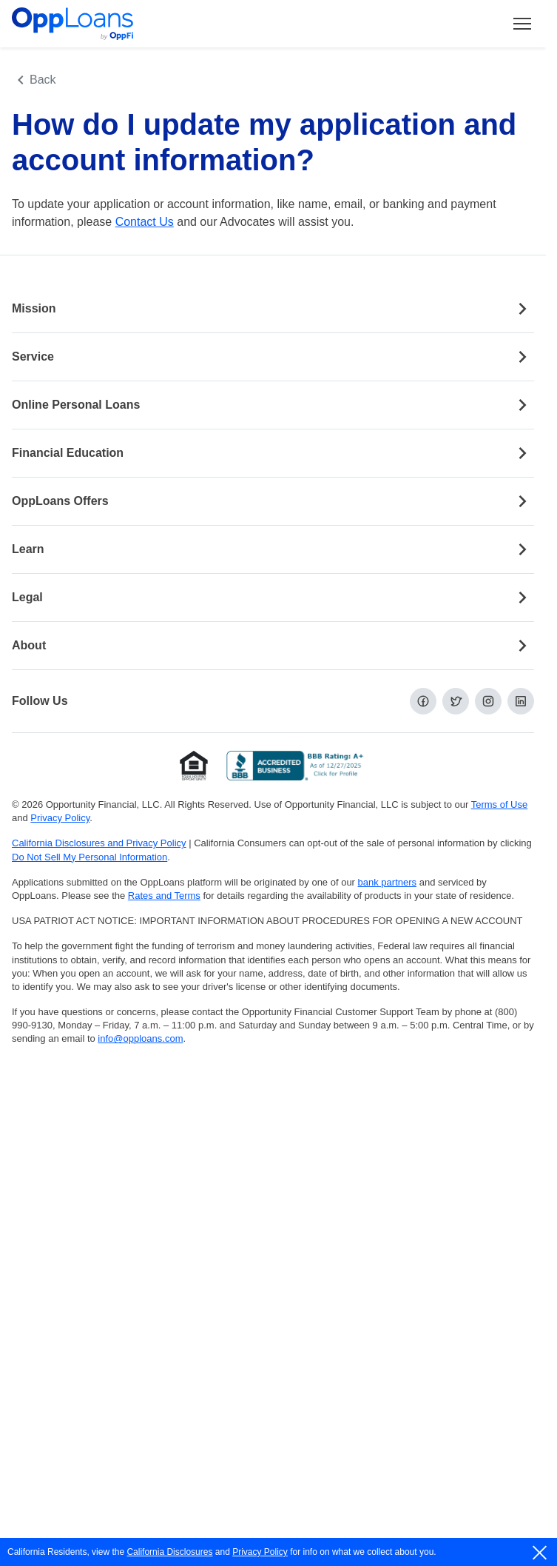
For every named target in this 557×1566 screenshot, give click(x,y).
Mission (273, 309)
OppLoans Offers (273, 501)
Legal (273, 597)
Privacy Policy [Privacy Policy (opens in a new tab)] (60, 817)
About (273, 645)
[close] (540, 1552)
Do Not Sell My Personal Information (89, 857)
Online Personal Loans (273, 405)
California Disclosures (169, 1552)
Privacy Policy (260, 1552)
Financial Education (273, 453)
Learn (273, 549)
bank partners (387, 882)
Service (273, 357)
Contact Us (144, 221)
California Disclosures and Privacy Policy (99, 843)
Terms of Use (499, 804)
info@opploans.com (140, 1038)
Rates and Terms (164, 895)
